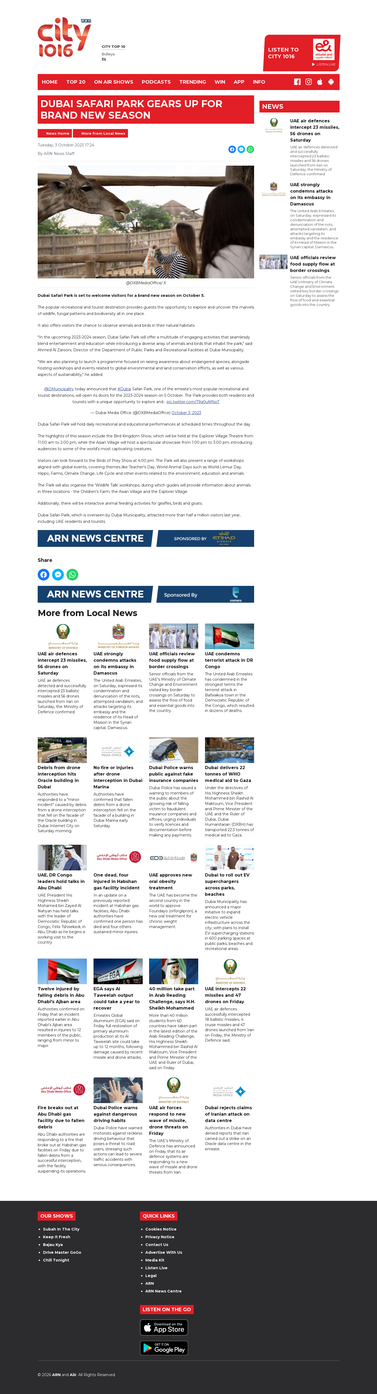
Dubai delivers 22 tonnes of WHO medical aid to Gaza (229, 760)
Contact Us (156, 1244)
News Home (57, 133)
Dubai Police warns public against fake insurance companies (173, 760)
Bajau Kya (53, 1244)
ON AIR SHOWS (113, 82)
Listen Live (156, 1267)
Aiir (73, 1374)
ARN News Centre (163, 1291)
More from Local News (103, 133)
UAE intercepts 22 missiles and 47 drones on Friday (229, 981)
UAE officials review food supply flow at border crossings (173, 646)
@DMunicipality (58, 389)
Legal (151, 1275)
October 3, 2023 (186, 413)
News (272, 106)
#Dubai (124, 389)
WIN (220, 82)
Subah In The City (61, 1229)
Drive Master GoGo (62, 1252)
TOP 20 (75, 82)
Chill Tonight (56, 1260)
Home (50, 82)
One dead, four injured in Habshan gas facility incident (117, 867)
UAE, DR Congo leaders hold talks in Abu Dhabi (62, 867)
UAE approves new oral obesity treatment (173, 867)
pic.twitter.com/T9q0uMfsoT (193, 402)
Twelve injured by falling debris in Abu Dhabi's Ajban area (62, 981)
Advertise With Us (163, 1252)
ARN (149, 1283)
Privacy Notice (159, 1237)
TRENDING (192, 82)
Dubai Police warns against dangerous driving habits (117, 1100)
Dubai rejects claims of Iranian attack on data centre (229, 1100)
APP (239, 82)
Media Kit (154, 1260)
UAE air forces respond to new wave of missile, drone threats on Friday (173, 1107)
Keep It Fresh (56, 1237)
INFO (259, 82)
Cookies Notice (161, 1229)
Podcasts (156, 82)
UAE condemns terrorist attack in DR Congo (229, 646)
